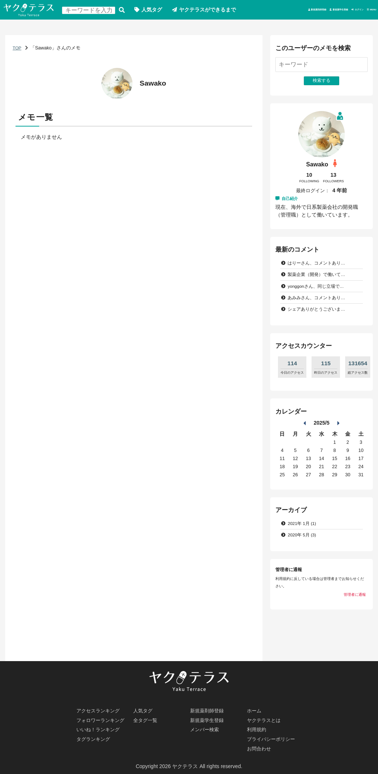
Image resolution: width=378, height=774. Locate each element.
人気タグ (157, 11)
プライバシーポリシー (273, 738)
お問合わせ (260, 748)
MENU (366, 30)
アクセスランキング (100, 707)
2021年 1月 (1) (303, 546)
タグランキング (95, 738)
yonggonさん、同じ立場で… (318, 308)
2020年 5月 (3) (303, 558)
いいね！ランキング (100, 727)
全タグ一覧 (146, 717)
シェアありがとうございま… (319, 332)
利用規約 (257, 727)
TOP (17, 67)
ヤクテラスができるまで (213, 11)
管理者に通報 (355, 618)
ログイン (333, 30)
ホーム (255, 707)
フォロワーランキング (102, 717)
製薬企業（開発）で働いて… (319, 295)
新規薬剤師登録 (239, 30)
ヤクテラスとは (265, 717)
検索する (127, 11)
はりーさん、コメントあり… (319, 284)
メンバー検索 (205, 727)
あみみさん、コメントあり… (319, 319)
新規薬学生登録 (290, 30)
